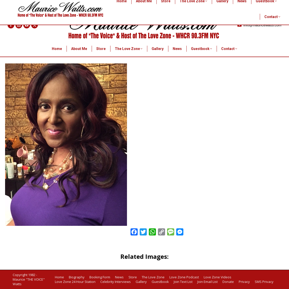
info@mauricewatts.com (259, 25)
